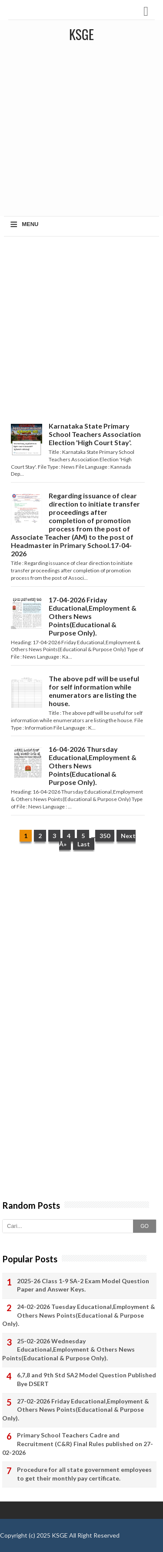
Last (83, 844)
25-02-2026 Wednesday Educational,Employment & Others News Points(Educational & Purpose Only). (68, 1349)
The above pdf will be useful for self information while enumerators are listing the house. (94, 690)
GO (144, 1226)
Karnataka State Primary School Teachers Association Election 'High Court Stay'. (95, 434)
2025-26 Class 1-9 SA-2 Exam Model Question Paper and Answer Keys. (83, 1285)
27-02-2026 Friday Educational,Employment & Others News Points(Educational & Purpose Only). (75, 1409)
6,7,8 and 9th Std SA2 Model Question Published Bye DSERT (86, 1379)
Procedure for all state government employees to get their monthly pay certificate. (84, 1474)
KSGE (60, 1535)
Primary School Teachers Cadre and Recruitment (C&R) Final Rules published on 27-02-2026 (77, 1443)
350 (105, 835)
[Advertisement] (81, 132)
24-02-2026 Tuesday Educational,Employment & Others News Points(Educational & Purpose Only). (78, 1315)
